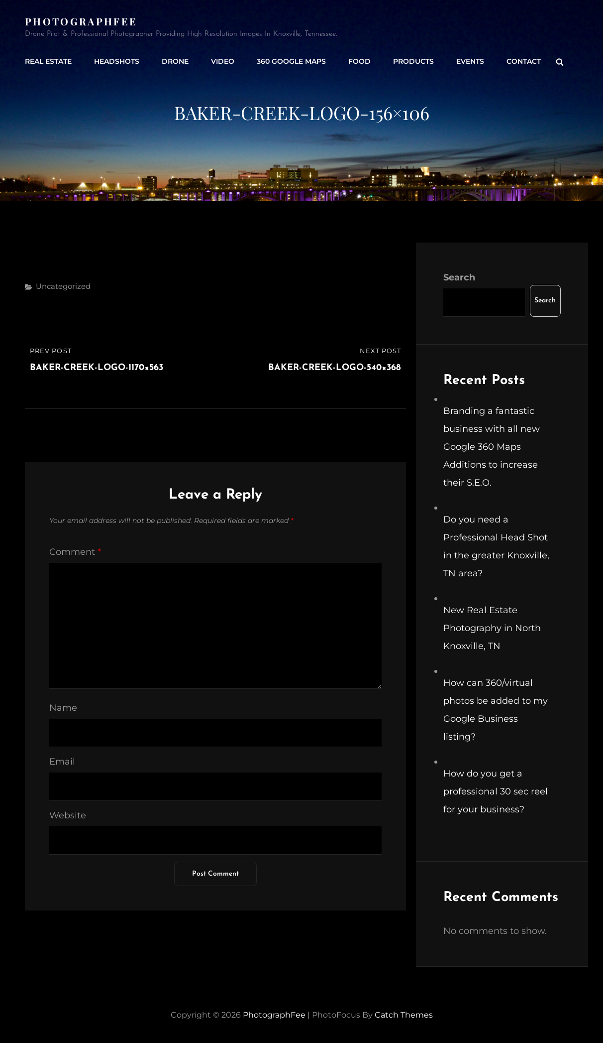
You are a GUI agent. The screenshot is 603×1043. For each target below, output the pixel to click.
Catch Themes (404, 1015)
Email (62, 761)
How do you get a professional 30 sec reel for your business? (495, 791)
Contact (523, 61)
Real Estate (48, 61)
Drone (175, 61)
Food (359, 61)
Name (63, 707)
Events (470, 61)
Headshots (116, 61)
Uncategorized (63, 286)
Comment (75, 551)
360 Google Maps (291, 61)
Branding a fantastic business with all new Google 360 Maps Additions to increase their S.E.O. (491, 446)
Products (413, 61)
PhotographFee (81, 21)
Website (67, 815)
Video (222, 61)
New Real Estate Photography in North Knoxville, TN (492, 628)
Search (459, 277)
